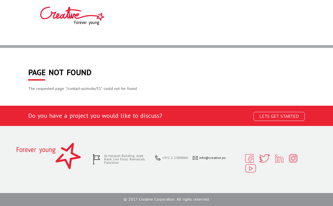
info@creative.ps (212, 158)
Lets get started (279, 116)
